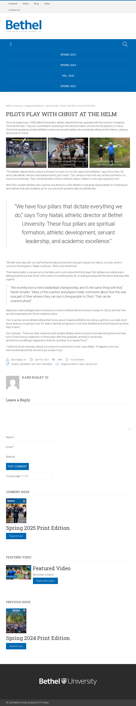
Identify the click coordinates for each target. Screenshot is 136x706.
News (26, 3)
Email (10, 447)
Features (13, 3)
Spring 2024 (68, 65)
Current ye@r (14, 476)
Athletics (15, 364)
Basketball (25, 364)
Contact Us (14, 10)
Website (10, 456)
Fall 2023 (68, 75)
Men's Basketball (44, 364)
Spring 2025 (68, 54)
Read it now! (16, 536)
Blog (36, 3)
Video (47, 3)
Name (10, 437)
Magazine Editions (69, 364)
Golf (33, 364)
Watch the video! (45, 580)
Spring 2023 (68, 86)
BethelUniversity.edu (68, 96)
